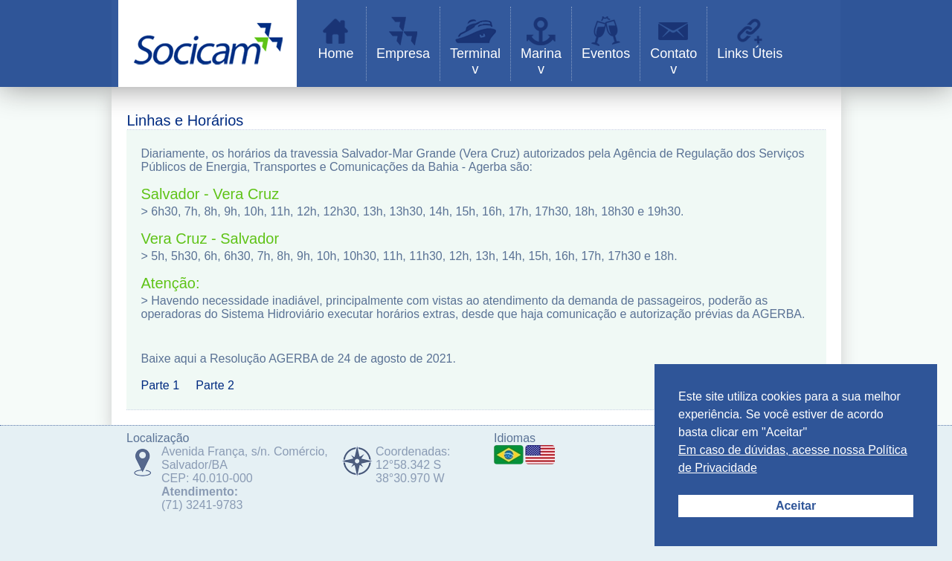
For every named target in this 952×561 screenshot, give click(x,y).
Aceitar (796, 505)
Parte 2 (215, 385)
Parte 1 (160, 385)
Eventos (606, 53)
